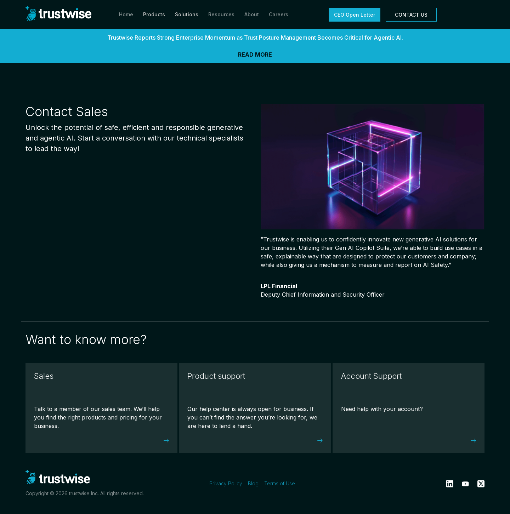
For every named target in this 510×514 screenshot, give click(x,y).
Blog (253, 483)
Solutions (186, 14)
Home (126, 14)
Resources (221, 14)
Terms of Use (279, 483)
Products (154, 14)
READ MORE (255, 54)
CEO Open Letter (354, 15)
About (251, 14)
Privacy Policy (225, 483)
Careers (278, 14)
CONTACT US (411, 15)
